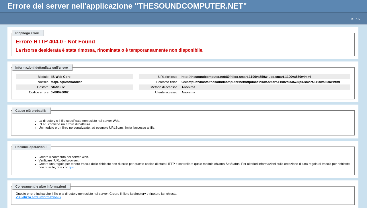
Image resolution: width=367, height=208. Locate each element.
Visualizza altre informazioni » (38, 197)
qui (71, 167)
